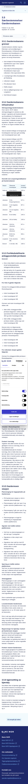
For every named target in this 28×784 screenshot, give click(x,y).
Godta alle (14, 411)
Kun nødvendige (14, 421)
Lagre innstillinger (14, 416)
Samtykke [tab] (5, 365)
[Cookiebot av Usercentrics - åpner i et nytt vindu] (16, 361)
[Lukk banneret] (25, 361)
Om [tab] (23, 365)
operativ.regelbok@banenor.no (11, 778)
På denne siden (14, 36)
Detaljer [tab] (14, 365)
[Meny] (24, 2)
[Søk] (21, 2)
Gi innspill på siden (13, 719)
